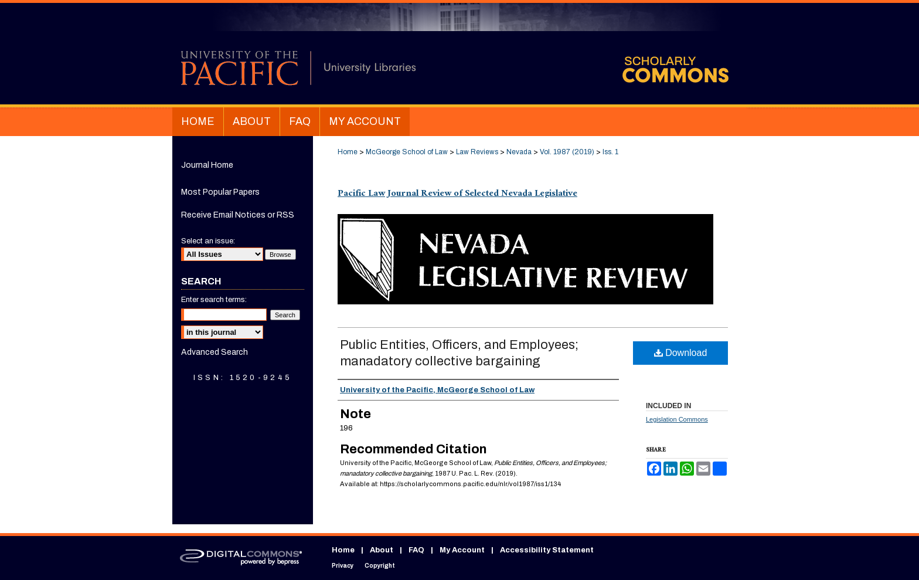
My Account (462, 550)
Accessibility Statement (547, 550)
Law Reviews (477, 152)
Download (680, 353)
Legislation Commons (677, 419)
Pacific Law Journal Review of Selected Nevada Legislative (457, 194)
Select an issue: (208, 241)
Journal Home (207, 165)
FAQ (416, 550)
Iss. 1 (610, 152)
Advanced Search (214, 352)
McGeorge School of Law (407, 152)
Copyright (380, 565)
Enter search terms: (214, 300)
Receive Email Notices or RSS (237, 215)
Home (348, 152)
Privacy (342, 565)
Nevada (519, 152)
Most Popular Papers (220, 192)
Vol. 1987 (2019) (567, 152)
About (381, 550)
